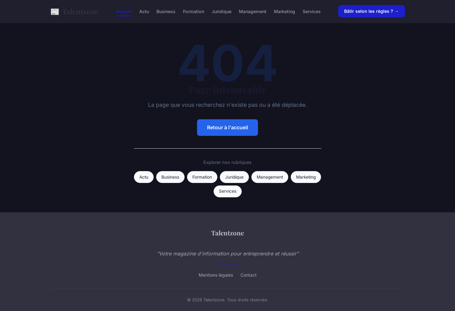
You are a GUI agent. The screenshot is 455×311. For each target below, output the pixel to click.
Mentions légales (216, 275)
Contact (248, 275)
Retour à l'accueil (227, 127)
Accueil (124, 11)
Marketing (284, 11)
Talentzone (74, 11)
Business (166, 11)
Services (312, 11)
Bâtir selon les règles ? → (371, 11)
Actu (144, 11)
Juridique (221, 11)
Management (252, 11)
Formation (193, 11)
